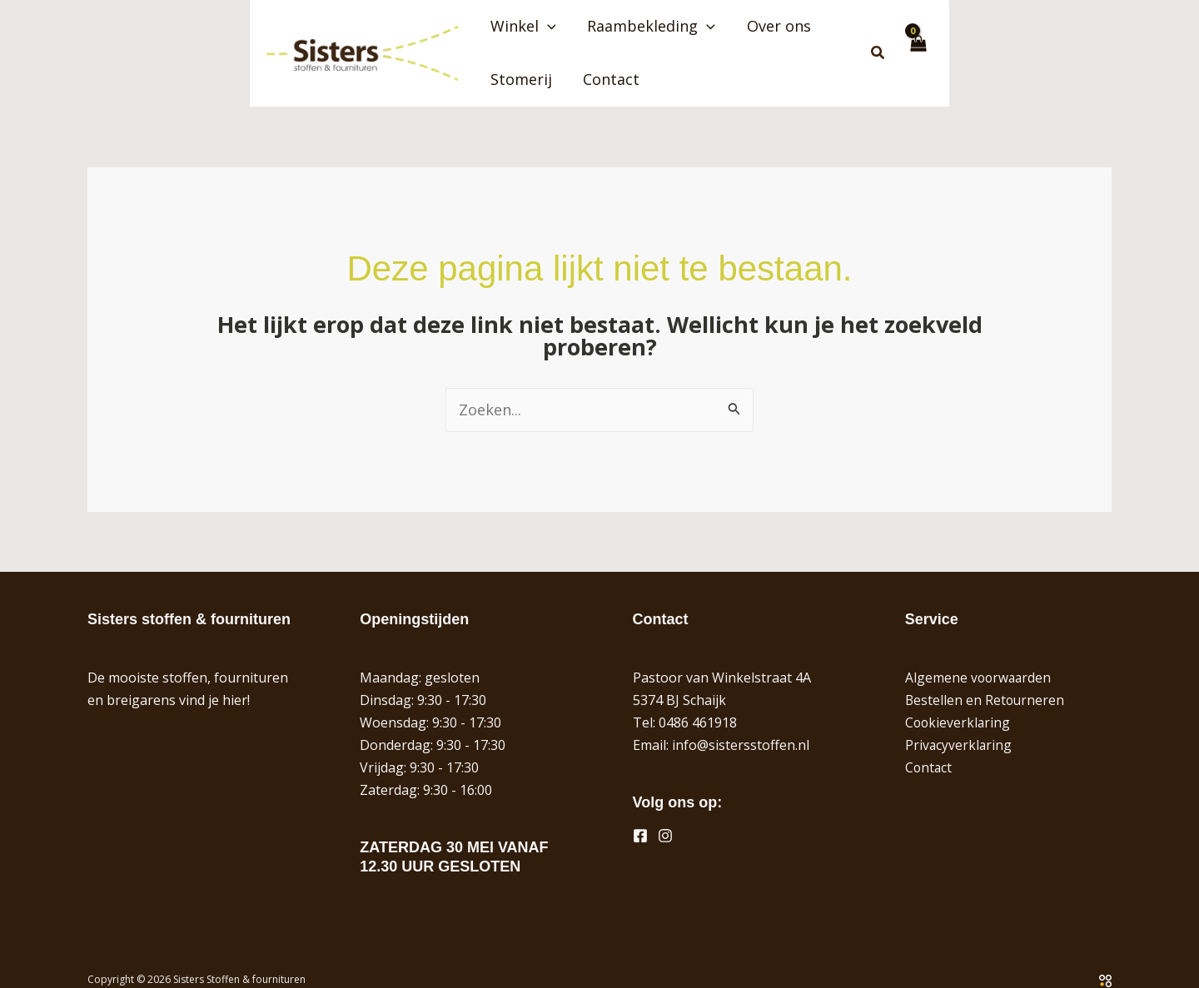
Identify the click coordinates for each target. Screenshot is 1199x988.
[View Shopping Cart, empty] (1096, 42)
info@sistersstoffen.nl (740, 723)
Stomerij (898, 42)
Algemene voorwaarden (979, 656)
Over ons (806, 42)
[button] (577, 42)
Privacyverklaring (959, 723)
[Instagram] (665, 814)
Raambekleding (680, 42)
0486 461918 (698, 701)
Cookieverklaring (958, 701)
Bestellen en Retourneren (986, 678)
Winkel (553, 42)
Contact (987, 42)
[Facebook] (640, 814)
